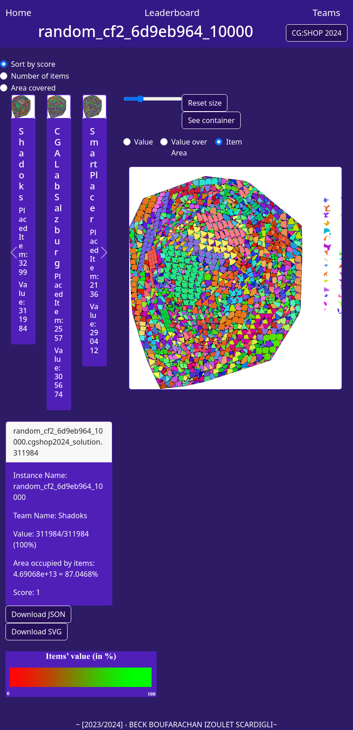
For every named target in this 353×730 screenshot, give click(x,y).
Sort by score (33, 64)
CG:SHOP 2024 (317, 33)
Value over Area (189, 147)
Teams (326, 12)
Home (18, 12)
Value (143, 142)
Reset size (204, 103)
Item (234, 142)
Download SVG (36, 632)
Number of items (40, 76)
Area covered (33, 88)
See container (211, 120)
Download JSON (38, 614)
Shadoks (72, 515)
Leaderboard (172, 12)
